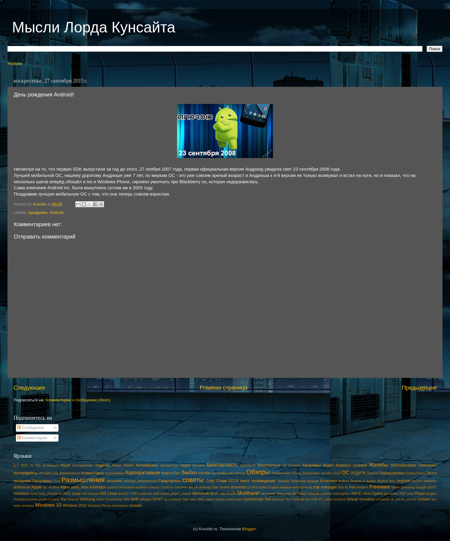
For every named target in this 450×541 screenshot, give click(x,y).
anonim (417, 481)
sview (239, 499)
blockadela (127, 487)
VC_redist (325, 499)
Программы (42, 481)
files (341, 487)
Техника (283, 481)
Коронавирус (114, 473)
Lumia (142, 493)
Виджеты (343, 465)
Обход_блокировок (305, 473)
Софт (210, 481)
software (145, 499)
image (76, 493)
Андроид (102, 465)
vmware (424, 499)
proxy (56, 499)
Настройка (219, 473)
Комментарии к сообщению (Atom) (78, 400)
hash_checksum (50, 493)
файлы (343, 481)
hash (34, 493)
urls (307, 499)
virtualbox (367, 499)
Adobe (371, 481)
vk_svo (406, 499)
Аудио (185, 465)
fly (346, 487)
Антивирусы (147, 465)
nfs (294, 493)
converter (181, 487)
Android (57, 212)
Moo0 (214, 493)
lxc (150, 493)
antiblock (430, 481)
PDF (402, 493)
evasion (285, 487)
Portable (20, 499)
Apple (37, 487)
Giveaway (408, 487)
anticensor (22, 487)
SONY (157, 499)
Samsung (87, 499)
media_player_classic (175, 493)
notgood (326, 493)
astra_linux (80, 487)
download (238, 487)
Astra (65, 487)
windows (28, 505)
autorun (112, 487)
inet (84, 493)
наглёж (204, 473)
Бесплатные (268, 465)
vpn (433, 499)
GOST (431, 487)
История (45, 473)
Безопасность (222, 464)
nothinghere (341, 493)
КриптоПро (170, 473)
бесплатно (248, 465)
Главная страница (224, 387)
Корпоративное (142, 472)
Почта (432, 473)
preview (32, 499)
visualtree (382, 499)
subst (230, 499)
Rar (64, 499)
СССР (233, 481)
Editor (263, 487)
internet (93, 493)
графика (360, 465)
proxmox (45, 499)
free (352, 487)
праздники (37, 212)
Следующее (29, 387)
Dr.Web (253, 487)
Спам (222, 481)
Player (420, 493)
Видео (328, 465)
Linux (112, 493)
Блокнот (295, 465)
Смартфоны (169, 481)
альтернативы (82, 465)
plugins (431, 493)
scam (100, 499)
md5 (156, 493)
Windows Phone (99, 505)
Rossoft (73, 499)
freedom (362, 487)
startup (220, 499)
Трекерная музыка (304, 481)
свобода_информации (140, 481)
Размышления (83, 480)
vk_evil (395, 499)
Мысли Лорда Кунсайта (93, 27)
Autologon (98, 487)
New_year (284, 493)
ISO (103, 493)
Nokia (302, 493)
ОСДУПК (358, 473)
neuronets (268, 493)
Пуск (56, 481)
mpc (222, 493)
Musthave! (248, 493)
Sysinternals (253, 499)
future (396, 487)
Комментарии (32, 438)
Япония (356, 481)
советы (193, 480)
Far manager (325, 487)
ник (230, 473)
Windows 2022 (75, 505)
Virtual (352, 499)
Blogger (249, 529)
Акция (65, 465)
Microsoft (200, 493)
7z (31, 465)
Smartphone (113, 499)
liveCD (123, 493)
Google (421, 487)
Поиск (420, 473)
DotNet (225, 487)
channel (154, 487)
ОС (345, 472)
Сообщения (30, 427)
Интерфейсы (26, 473)
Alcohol (382, 481)
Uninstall (297, 499)
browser (141, 487)
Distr (215, 487)
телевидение (263, 481)
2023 (24, 465)
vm (414, 499)
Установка (328, 481)
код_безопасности (66, 473)
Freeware (379, 486)
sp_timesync (173, 499)
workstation (120, 505)
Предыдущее (419, 387)
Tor (288, 499)
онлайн (326, 473)
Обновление (281, 473)
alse (392, 481)
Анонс (128, 465)
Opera (377, 493)
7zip (38, 465)
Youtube (15, 63)
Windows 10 (48, 505)
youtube (135, 505)
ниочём (239, 473)
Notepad (313, 493)
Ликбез (188, 472)
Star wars (189, 499)
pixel (410, 493)
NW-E (356, 493)
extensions (300, 487)
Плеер (411, 473)
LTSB (133, 493)
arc (45, 487)
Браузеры (312, 465)
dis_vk (193, 487)
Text (267, 499)
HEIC (67, 493)
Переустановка (392, 473)
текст (245, 481)
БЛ (285, 465)
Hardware (21, 493)
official (366, 493)
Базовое (199, 465)
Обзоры (258, 472)
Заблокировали (403, 465)
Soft (134, 499)
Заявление (427, 465)
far (311, 487)
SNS (126, 499)
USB (314, 499)
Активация (50, 465)
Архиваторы (169, 465)
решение (114, 481)
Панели (372, 473)
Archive (54, 487)
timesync (278, 499)
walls (17, 505)
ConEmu (166, 487)
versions (340, 499)
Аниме (117, 465)
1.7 (16, 465)
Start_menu (205, 499)
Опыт (337, 473)
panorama (391, 493)
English (273, 487)
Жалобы (378, 464)
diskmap (205, 487)
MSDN (231, 493)
